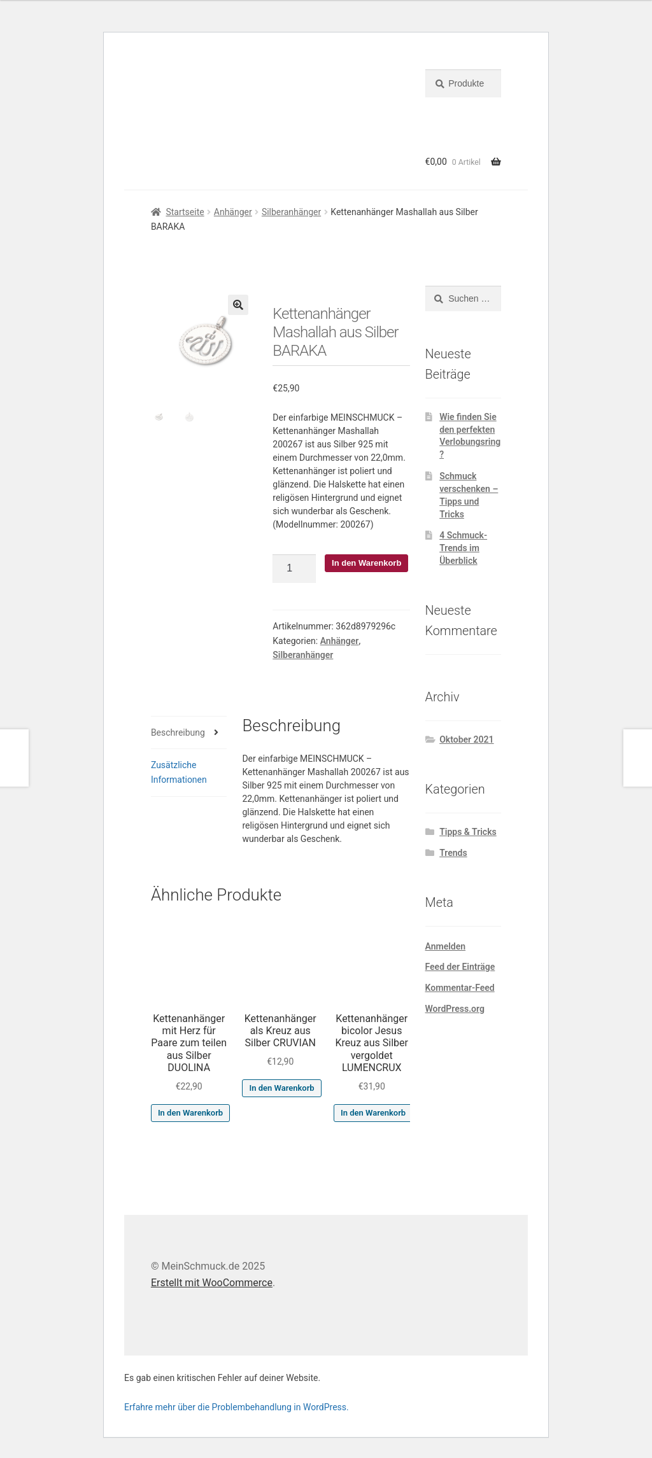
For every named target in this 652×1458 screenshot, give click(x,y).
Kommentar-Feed (460, 988)
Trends (453, 853)
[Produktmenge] (294, 569)
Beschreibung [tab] (178, 732)
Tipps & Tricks (468, 832)
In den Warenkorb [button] (190, 1113)
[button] (238, 305)
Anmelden (445, 946)
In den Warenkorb (366, 563)
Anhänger (233, 212)
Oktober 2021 (466, 739)
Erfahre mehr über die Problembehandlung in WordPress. (236, 1407)
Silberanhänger (291, 212)
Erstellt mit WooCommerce (212, 1283)
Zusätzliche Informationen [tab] (179, 772)
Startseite (185, 212)
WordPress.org (455, 1009)
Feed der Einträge (460, 967)
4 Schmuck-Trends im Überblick (463, 548)
